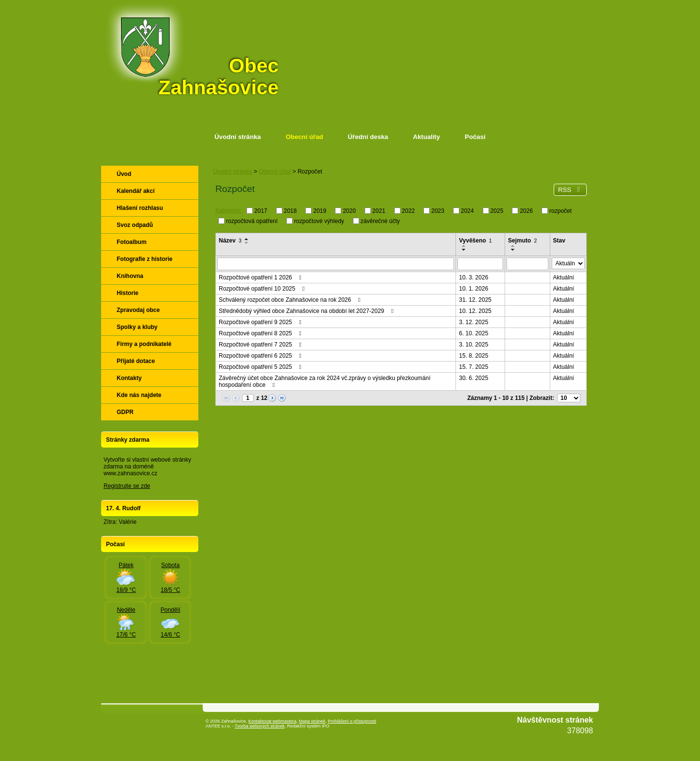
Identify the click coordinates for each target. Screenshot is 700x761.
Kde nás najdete (139, 395)
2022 (408, 211)
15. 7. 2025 (473, 366)
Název (230, 240)
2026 (526, 211)
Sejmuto (522, 240)
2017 (260, 211)
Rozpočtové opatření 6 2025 (261, 355)
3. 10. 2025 (473, 344)
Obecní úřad (304, 136)
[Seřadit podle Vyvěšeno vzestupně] (464, 246)
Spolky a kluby (137, 327)
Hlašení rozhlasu (140, 208)
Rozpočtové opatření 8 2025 (261, 333)
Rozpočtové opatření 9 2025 (261, 322)
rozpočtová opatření (252, 220)
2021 (378, 211)
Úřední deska (368, 136)
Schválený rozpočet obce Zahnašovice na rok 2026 (291, 299)
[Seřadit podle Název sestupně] (247, 243)
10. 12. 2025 (475, 311)
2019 (319, 211)
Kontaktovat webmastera (272, 721)
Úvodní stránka (237, 136)
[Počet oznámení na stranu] (568, 398)
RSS (570, 189)
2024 (467, 211)
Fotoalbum (131, 242)
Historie (128, 293)
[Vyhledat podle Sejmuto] (527, 264)
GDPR (125, 412)
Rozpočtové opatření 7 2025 (261, 344)
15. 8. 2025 (473, 355)
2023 (437, 211)
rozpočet (560, 211)
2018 (290, 211)
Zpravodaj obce (138, 310)
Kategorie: (228, 210)
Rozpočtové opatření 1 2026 (261, 277)
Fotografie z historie (145, 259)
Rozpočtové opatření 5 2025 (261, 366)
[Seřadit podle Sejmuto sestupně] (513, 250)
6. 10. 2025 (473, 333)
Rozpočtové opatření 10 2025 (263, 288)
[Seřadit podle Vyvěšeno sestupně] (464, 250)
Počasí (475, 136)
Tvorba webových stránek (260, 726)
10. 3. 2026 (473, 277)
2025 (497, 211)
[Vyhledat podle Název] (335, 264)
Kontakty (129, 378)
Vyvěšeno (475, 240)
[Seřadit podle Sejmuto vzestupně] (513, 246)
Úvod (124, 174)
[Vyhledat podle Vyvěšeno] (480, 264)
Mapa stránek (312, 721)
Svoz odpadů (135, 225)
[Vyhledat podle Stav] (568, 263)
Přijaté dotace (136, 361)
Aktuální (563, 277)
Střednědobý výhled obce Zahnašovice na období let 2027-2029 (307, 311)
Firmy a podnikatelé (144, 344)
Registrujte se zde (127, 486)
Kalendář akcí (136, 191)
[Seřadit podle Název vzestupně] (247, 239)
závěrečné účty (380, 220)
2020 (349, 211)
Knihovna (130, 276)
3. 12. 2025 (473, 322)
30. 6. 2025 (473, 378)
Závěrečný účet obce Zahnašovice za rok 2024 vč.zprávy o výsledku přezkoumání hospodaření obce (325, 381)
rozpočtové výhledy (319, 220)
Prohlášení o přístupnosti (352, 721)
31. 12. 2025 (475, 299)
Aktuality (426, 136)
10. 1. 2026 (473, 288)
